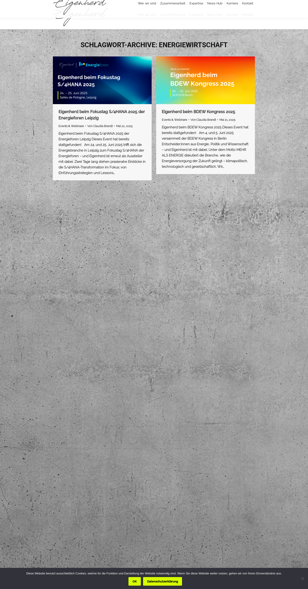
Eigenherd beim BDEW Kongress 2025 (198, 111)
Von (100, 126)
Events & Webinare (71, 126)
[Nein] (302, 578)
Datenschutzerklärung (162, 581)
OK (135, 581)
